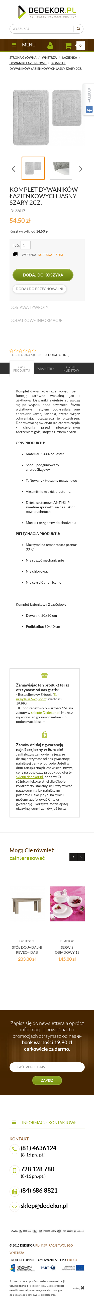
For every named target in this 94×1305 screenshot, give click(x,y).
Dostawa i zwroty (29, 307)
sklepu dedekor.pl (29, 777)
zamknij (78, 1287)
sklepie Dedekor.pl (45, 713)
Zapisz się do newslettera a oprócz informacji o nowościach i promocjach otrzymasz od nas (47, 1036)
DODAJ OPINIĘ (58, 355)
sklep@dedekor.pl (44, 1205)
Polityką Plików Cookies (42, 1285)
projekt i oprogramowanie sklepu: (43, 1260)
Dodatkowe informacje (36, 320)
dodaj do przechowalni (39, 289)
